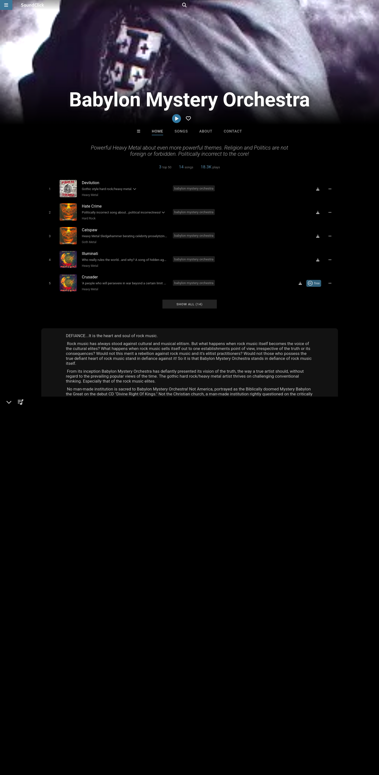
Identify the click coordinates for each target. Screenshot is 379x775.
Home (157, 131)
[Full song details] (331, 188)
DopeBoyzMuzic (210, 670)
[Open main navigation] (6, 5)
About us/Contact (48, 745)
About (205, 131)
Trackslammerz (169, 670)
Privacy (122, 745)
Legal (137, 745)
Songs (181, 131)
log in (291, 548)
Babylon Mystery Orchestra (71, 459)
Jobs (72, 745)
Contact (233, 131)
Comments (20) (271, 459)
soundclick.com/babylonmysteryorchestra (84, 487)
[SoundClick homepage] (32, 5)
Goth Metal (88, 239)
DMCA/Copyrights (96, 745)
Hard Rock (87, 217)
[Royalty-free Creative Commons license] (315, 278)
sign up (273, 548)
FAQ (25, 745)
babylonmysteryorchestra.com (74, 494)
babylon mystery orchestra (195, 188)
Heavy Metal (89, 194)
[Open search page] (374, 5)
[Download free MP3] (319, 188)
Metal (54, 476)
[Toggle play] (48, 189)
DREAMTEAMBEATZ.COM (132, 670)
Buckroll (250, 670)
